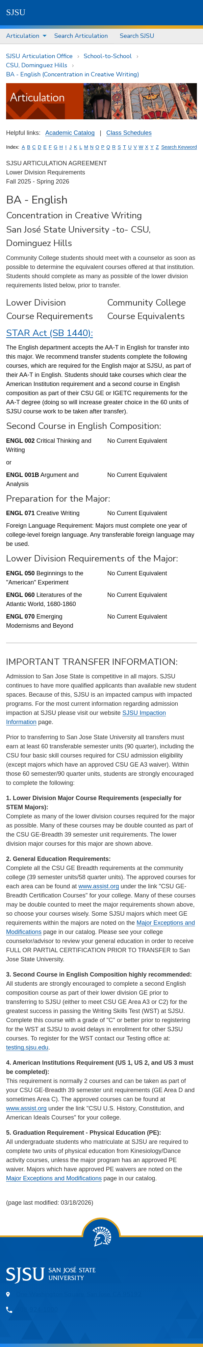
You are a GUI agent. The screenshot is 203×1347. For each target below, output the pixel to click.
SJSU (16, 12)
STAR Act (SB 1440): (49, 333)
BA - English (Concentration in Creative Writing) (72, 74)
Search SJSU (137, 36)
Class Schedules (129, 132)
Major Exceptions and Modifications (54, 1178)
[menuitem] (24, 36)
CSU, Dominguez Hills (36, 65)
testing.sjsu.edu (27, 1047)
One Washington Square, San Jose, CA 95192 (79, 1294)
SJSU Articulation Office (39, 56)
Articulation (22, 36)
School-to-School (108, 56)
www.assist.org (98, 886)
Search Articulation (81, 36)
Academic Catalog (70, 132)
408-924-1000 (37, 1309)
